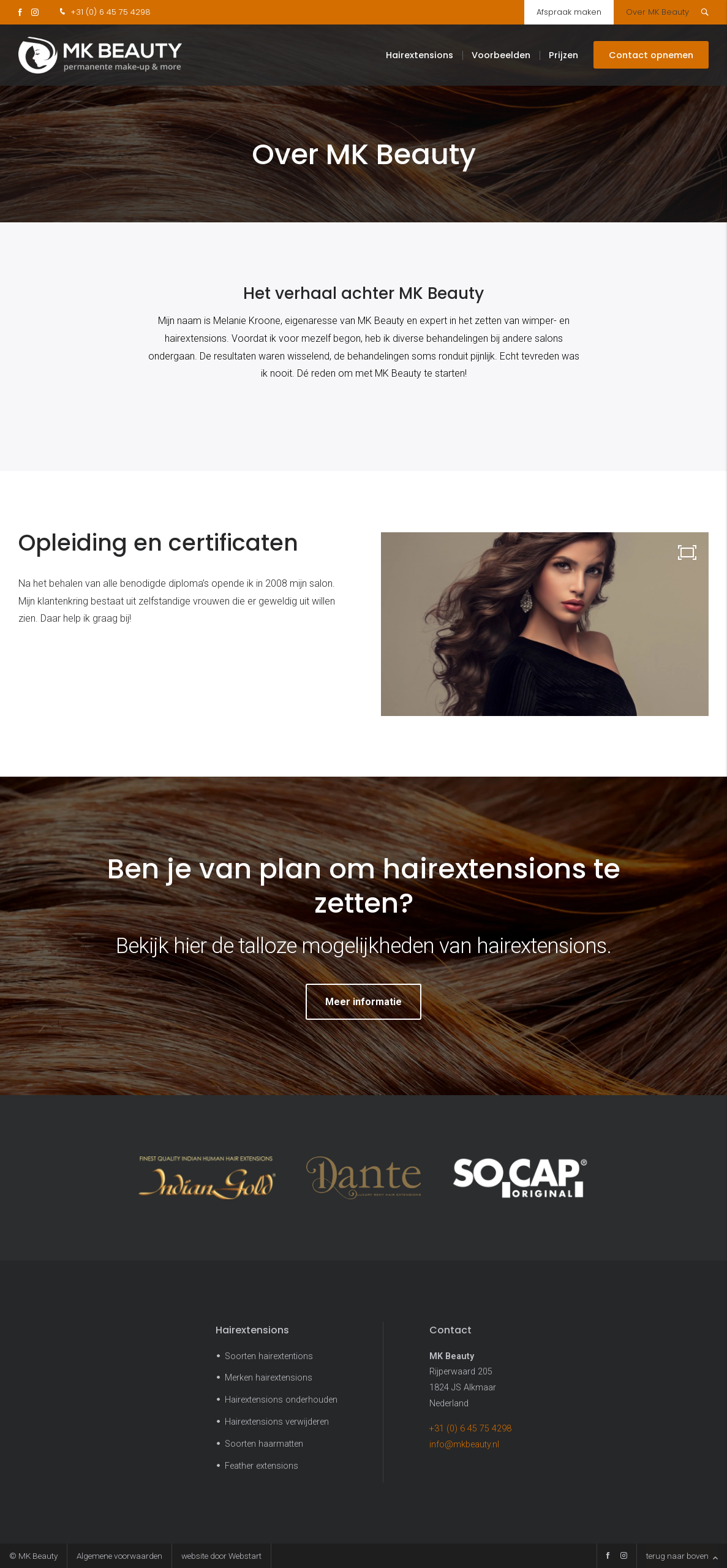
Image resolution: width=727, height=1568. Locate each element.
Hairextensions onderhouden (281, 1400)
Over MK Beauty (657, 12)
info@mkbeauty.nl (464, 1444)
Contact (450, 1330)
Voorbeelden (501, 55)
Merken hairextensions (268, 1378)
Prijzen (563, 55)
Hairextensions (419, 55)
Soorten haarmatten (264, 1444)
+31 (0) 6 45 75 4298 (104, 12)
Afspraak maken (569, 12)
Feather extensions (261, 1466)
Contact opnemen (651, 55)
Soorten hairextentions (269, 1356)
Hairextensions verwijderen (277, 1422)
